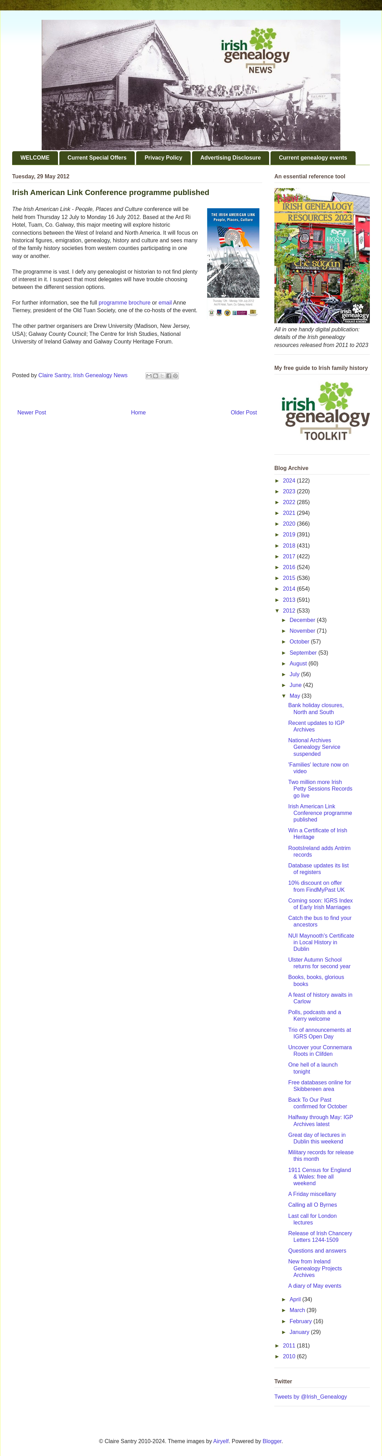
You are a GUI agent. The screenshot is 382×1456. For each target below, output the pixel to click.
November (303, 631)
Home (138, 412)
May (296, 696)
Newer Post (31, 412)
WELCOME (35, 158)
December (303, 620)
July (295, 674)
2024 (290, 481)
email (165, 303)
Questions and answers (317, 1251)
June (296, 685)
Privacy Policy (163, 158)
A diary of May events (314, 1286)
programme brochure (124, 303)
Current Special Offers (97, 158)
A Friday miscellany (312, 1194)
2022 (290, 502)
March (298, 1310)
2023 (290, 491)
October (300, 642)
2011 (290, 1346)
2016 (290, 567)
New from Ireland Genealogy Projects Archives (315, 1268)
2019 (290, 534)
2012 (290, 611)
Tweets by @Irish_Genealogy (310, 1397)
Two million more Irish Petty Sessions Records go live (320, 788)
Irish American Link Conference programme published (320, 813)
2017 (290, 556)
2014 (290, 589)
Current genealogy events (313, 158)
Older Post (244, 412)
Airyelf (221, 1441)
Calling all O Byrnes (312, 1205)
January (300, 1332)
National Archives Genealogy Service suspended (314, 747)
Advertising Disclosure (230, 158)
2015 (290, 578)
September (304, 653)
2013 (290, 600)
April (296, 1299)
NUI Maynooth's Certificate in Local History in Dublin (321, 942)
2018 (290, 546)
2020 (290, 524)
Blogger (272, 1441)
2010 (290, 1356)
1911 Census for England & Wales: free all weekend (319, 1176)
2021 (290, 513)
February (301, 1321)
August (299, 663)
